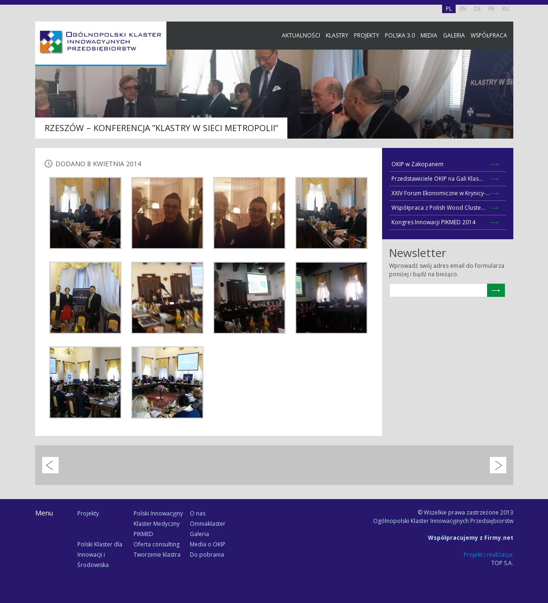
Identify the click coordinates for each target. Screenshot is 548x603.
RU (506, 9)
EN (462, 9)
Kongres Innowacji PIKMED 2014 (433, 222)
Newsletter (538, 174)
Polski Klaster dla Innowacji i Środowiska (99, 554)
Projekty (366, 35)
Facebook (538, 104)
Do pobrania (207, 555)
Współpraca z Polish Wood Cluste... (438, 208)
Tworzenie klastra (157, 555)
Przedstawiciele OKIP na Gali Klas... (437, 179)
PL (449, 9)
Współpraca (489, 35)
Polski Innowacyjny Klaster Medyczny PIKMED (158, 523)
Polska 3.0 (400, 35)
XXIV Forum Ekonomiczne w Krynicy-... (440, 193)
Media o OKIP (207, 544)
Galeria (454, 35)
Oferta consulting (157, 544)
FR (491, 9)
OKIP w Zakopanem (417, 164)
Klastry (337, 35)
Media (428, 35)
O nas (197, 513)
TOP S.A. (502, 563)
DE (477, 9)
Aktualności (301, 35)
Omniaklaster (207, 524)
